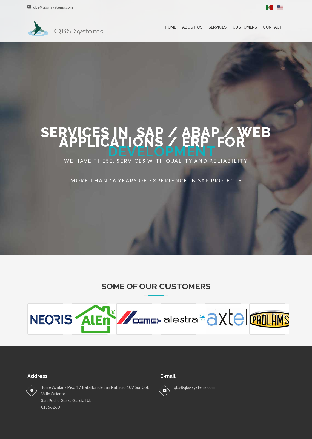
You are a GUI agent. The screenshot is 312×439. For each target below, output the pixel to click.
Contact (272, 27)
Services (217, 27)
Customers (245, 27)
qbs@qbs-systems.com (53, 7)
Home (170, 27)
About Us (192, 27)
